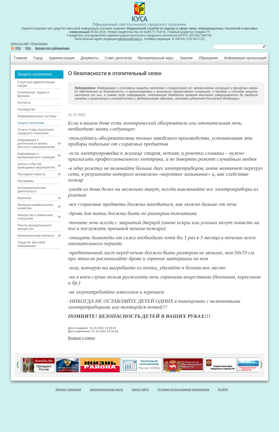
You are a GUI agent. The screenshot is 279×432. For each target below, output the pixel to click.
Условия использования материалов (183, 389)
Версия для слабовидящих (52, 48)
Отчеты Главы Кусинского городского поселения (35, 131)
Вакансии (24, 198)
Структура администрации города (36, 83)
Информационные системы (36, 116)
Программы (25, 181)
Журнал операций (68, 389)
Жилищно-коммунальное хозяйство (35, 206)
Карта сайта (140, 389)
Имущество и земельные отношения (35, 216)
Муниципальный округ (156, 58)
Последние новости (31, 174)
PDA (28, 48)
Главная (20, 58)
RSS (18, 48)
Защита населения (30, 123)
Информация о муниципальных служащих (36, 155)
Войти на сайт (20, 43)
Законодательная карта (106, 389)
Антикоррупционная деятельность (31, 189)
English (223, 389)
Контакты (24, 102)
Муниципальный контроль (35, 235)
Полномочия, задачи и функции (33, 94)
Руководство (26, 109)
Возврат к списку (81, 338)
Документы (90, 58)
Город (38, 58)
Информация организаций (245, 58)
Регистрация (39, 43)
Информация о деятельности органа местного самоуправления (36, 143)
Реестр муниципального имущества (34, 227)
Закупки (186, 58)
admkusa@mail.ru (130, 39)
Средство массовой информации (31, 244)
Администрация (62, 58)
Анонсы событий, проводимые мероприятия (36, 165)
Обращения (208, 58)
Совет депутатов (118, 58)
